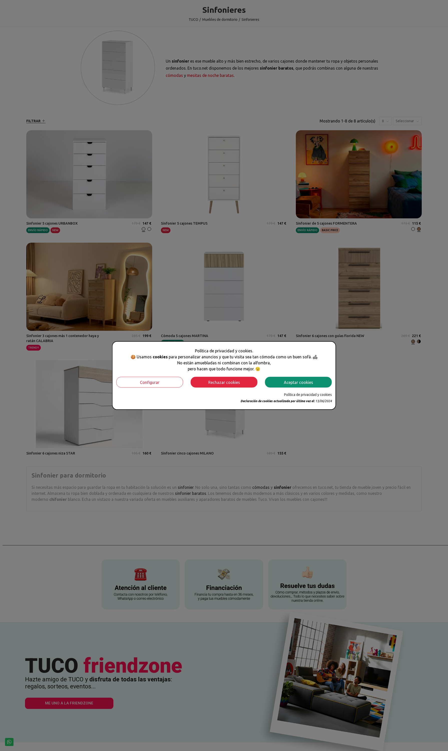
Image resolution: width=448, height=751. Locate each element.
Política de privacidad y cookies (308, 395)
